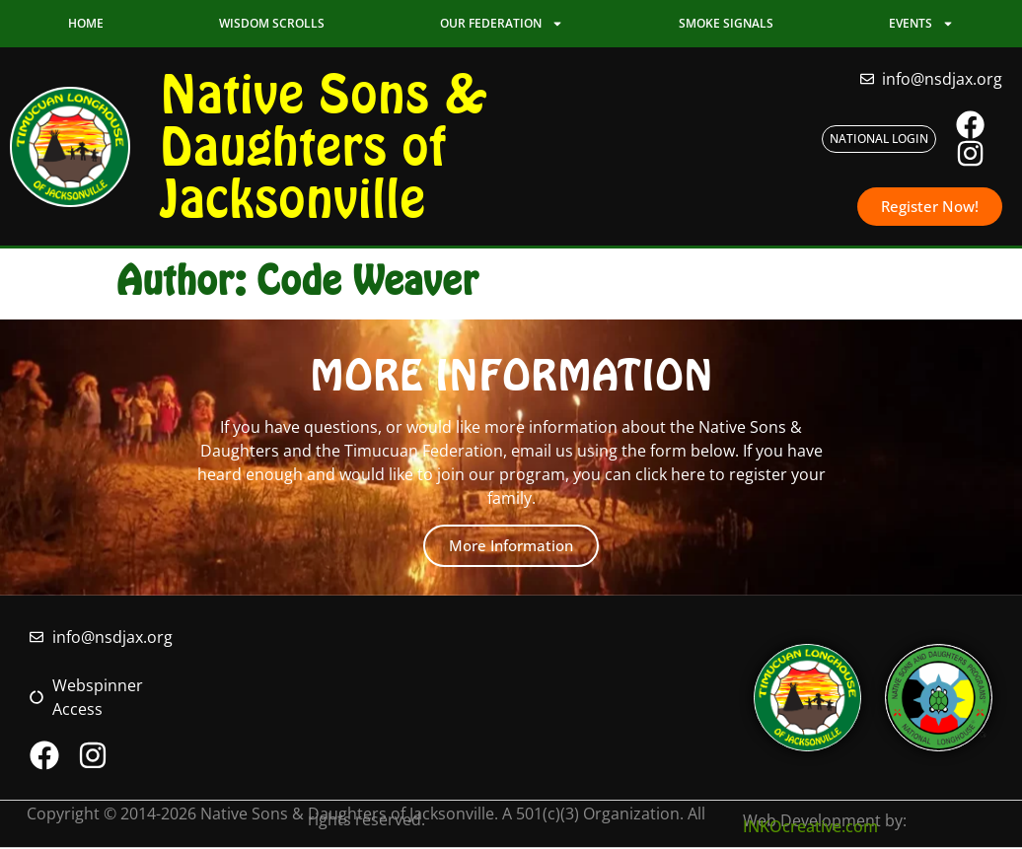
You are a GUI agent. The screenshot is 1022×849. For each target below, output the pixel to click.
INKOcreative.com (810, 828)
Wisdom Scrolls (272, 23)
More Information (511, 546)
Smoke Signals (726, 23)
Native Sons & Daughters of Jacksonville (324, 147)
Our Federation (501, 23)
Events (921, 23)
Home (86, 23)
